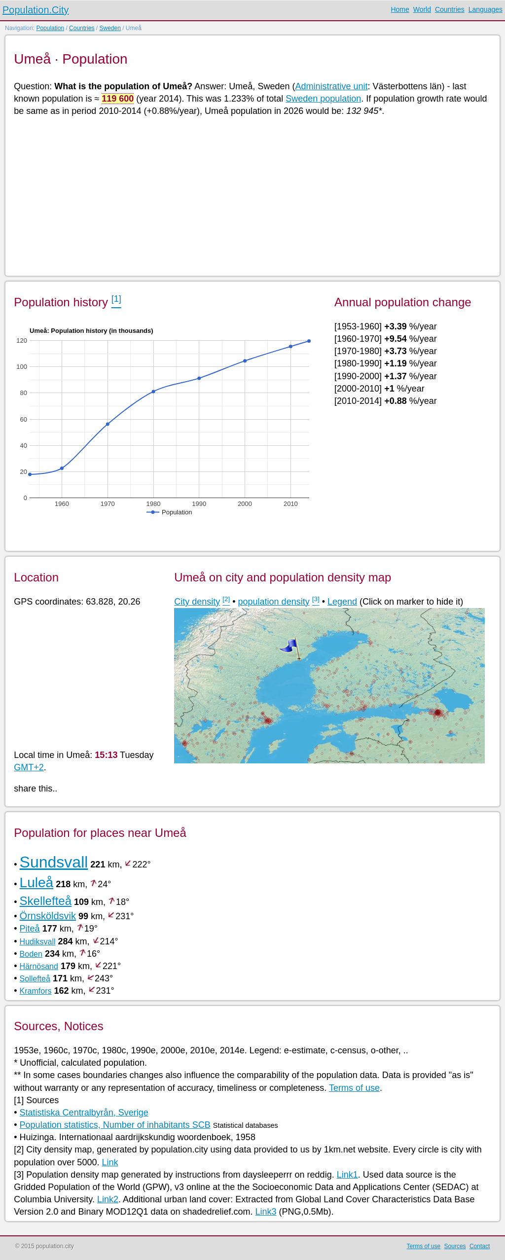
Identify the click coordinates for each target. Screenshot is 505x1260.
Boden (31, 954)
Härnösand (39, 966)
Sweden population (323, 99)
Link (110, 1162)
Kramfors (36, 991)
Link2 (107, 1199)
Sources (455, 1246)
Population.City (35, 9)
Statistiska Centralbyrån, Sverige (84, 1112)
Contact (479, 1246)
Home (400, 9)
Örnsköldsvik (48, 915)
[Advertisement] (252, 195)
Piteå (30, 929)
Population (50, 28)
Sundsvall (54, 862)
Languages (486, 9)
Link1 (347, 1175)
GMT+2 (29, 767)
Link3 (266, 1212)
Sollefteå (35, 978)
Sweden (109, 28)
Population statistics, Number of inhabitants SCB (115, 1125)
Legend (342, 602)
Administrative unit (331, 86)
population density (274, 602)
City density (197, 602)
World (422, 9)
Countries (450, 9)
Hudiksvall (38, 941)
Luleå (37, 882)
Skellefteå (46, 900)
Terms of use (354, 1088)
